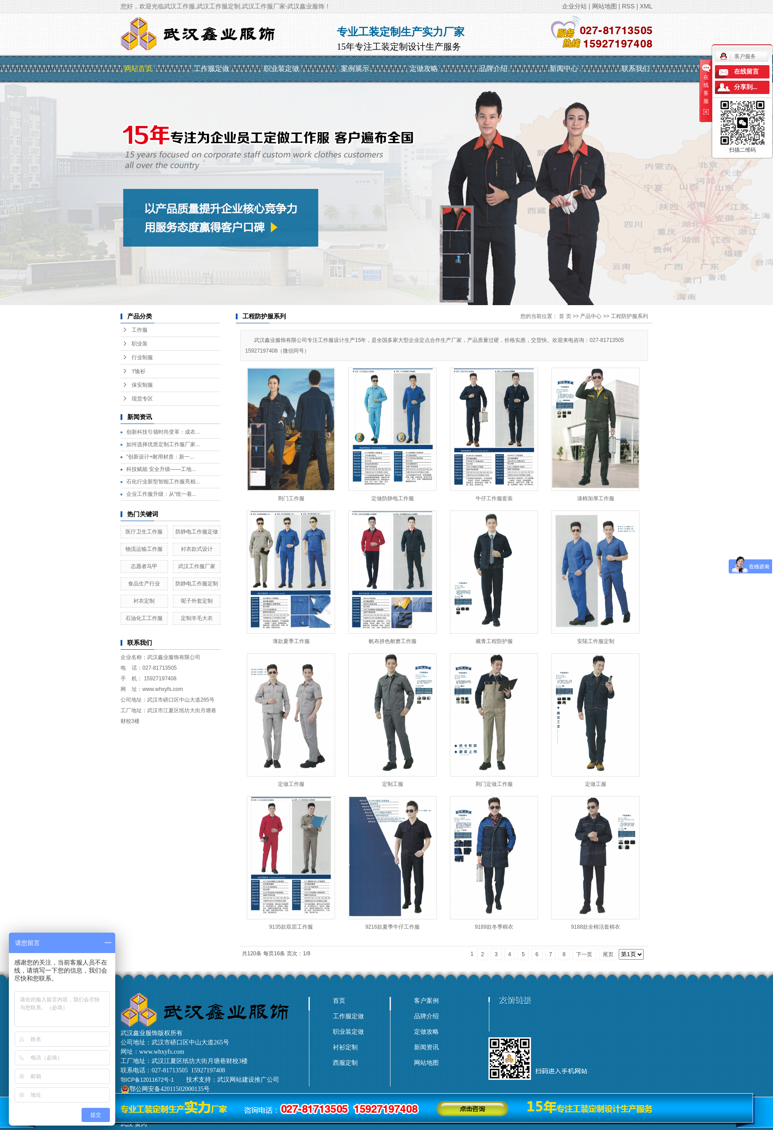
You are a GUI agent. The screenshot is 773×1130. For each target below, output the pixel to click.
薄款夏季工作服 (291, 641)
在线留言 (746, 71)
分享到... (745, 87)
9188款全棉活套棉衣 (595, 927)
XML (646, 6)
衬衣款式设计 (197, 549)
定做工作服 (291, 784)
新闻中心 (564, 68)
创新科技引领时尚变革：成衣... (163, 432)
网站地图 (604, 6)
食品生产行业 (144, 584)
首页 (339, 1000)
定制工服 (392, 784)
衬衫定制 (345, 1047)
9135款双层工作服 (291, 927)
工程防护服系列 (629, 316)
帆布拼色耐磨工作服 (393, 641)
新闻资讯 (426, 1047)
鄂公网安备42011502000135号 (169, 1089)
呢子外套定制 (197, 601)
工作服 (140, 330)
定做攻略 (424, 68)
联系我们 (635, 68)
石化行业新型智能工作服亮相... (163, 482)
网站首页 (138, 68)
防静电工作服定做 (197, 532)
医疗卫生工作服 (144, 532)
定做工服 (595, 784)
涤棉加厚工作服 (595, 498)
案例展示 (355, 68)
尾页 (608, 954)
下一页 (584, 954)
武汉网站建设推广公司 (248, 1079)
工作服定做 (211, 68)
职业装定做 (281, 68)
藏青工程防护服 (494, 641)
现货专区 (142, 399)
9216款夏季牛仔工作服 (392, 927)
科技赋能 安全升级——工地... (161, 469)
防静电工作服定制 (197, 584)
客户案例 (426, 1000)
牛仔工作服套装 (494, 498)
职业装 (140, 344)
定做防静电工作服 (392, 498)
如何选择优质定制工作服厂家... (163, 444)
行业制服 (142, 357)
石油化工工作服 (144, 618)
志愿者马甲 (144, 566)
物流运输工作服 (144, 549)
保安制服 (142, 385)
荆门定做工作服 (494, 784)
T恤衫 (138, 371)
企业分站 (574, 6)
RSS (628, 6)
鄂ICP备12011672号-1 (147, 1080)
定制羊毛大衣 (197, 618)
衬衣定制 (144, 601)
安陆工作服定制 (595, 641)
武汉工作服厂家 (196, 566)
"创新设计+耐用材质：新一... (160, 457)
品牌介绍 (493, 68)
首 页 (565, 316)
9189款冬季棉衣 (494, 927)
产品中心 (590, 316)
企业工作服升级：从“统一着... (161, 494)
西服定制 (345, 1062)
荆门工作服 (291, 498)
